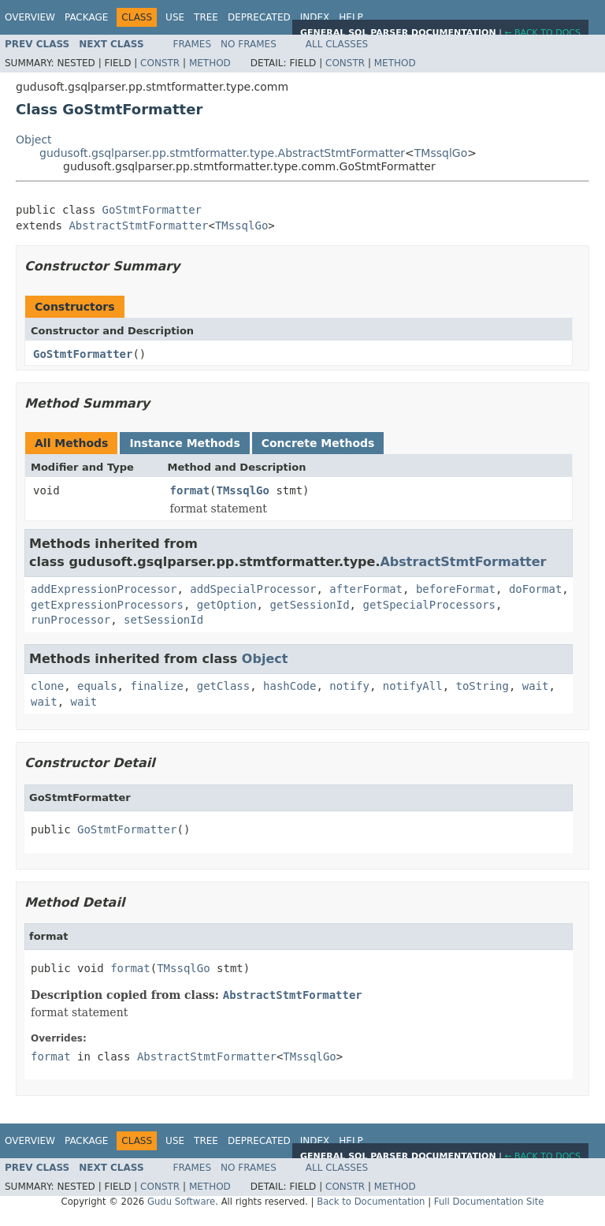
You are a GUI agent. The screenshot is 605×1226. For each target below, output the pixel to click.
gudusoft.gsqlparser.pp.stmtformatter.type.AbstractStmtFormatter (222, 153)
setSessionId (163, 619)
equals (97, 686)
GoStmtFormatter (152, 209)
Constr (160, 63)
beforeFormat (456, 589)
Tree (206, 17)
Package (86, 17)
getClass (223, 686)
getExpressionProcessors (107, 604)
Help (351, 17)
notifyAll (413, 686)
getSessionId (309, 604)
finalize (156, 686)
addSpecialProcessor (253, 589)
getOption (227, 604)
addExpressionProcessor (103, 589)
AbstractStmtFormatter (138, 225)
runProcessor (70, 619)
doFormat (535, 589)
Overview (30, 17)
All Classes (337, 44)
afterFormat (366, 589)
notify (349, 686)
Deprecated (259, 17)
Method (210, 63)
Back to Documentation (371, 1201)
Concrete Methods (318, 443)
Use (174, 17)
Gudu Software (181, 1201)
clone (47, 686)
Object (34, 139)
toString (482, 686)
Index (315, 17)
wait (535, 686)
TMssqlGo (440, 153)
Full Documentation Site (489, 1201)
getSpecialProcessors (429, 604)
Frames (192, 44)
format (190, 490)
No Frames (249, 44)
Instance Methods (184, 443)
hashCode (289, 686)
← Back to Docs (542, 33)
